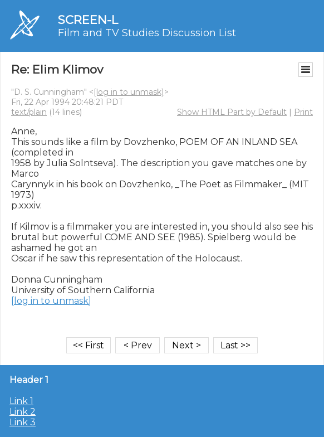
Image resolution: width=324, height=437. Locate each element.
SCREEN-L (88, 20)
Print (303, 112)
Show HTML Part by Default (232, 112)
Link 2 (22, 411)
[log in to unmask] (129, 92)
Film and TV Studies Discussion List (147, 33)
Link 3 (22, 422)
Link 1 (21, 401)
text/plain (29, 112)
